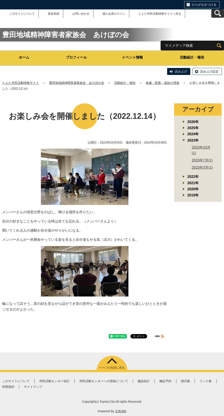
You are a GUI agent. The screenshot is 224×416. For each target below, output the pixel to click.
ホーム (24, 57)
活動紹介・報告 (192, 57)
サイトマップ (33, 386)
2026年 (193, 122)
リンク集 (206, 381)
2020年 (193, 189)
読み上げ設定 (209, 71)
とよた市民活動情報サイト (20, 83)
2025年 (193, 128)
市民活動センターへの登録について (103, 381)
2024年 (193, 134)
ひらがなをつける (204, 4)
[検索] (219, 45)
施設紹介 (144, 381)
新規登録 (53, 13)
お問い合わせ (80, 13)
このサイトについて (22, 13)
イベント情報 (132, 57)
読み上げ (181, 71)
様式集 (185, 381)
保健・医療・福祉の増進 (162, 83)
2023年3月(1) (202, 167)
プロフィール (76, 57)
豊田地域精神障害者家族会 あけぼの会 (76, 83)
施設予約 (165, 381)
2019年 (193, 195)
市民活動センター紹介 (54, 381)
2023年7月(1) (202, 160)
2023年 (193, 140)
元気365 (120, 411)
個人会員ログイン (114, 13)
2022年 (193, 177)
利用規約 (8, 386)
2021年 (193, 183)
